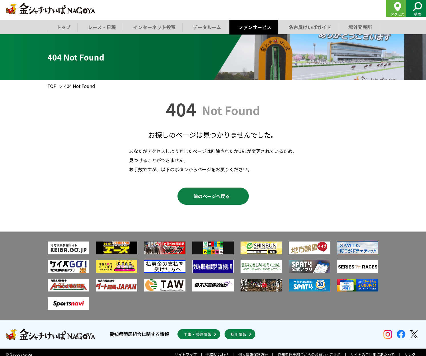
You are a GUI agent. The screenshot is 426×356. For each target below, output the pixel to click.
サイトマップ (186, 350)
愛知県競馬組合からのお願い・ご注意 (309, 350)
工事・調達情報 (197, 330)
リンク (409, 350)
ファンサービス (254, 26)
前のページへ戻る (211, 196)
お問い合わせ (218, 350)
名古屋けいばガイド (308, 26)
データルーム (206, 26)
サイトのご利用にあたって (372, 350)
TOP (52, 86)
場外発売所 (358, 26)
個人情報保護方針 (253, 350)
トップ (63, 26)
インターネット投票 (153, 26)
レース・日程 (101, 26)
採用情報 (239, 330)
